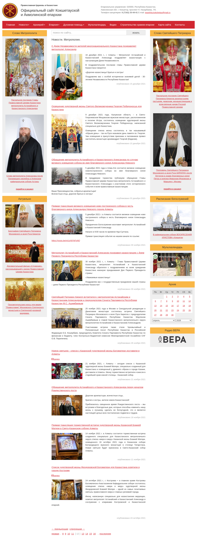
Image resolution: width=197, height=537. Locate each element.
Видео (113, 24)
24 (178, 310)
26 (190, 310)
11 (72, 533)
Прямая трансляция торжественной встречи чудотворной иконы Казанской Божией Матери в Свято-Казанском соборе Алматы (96, 427)
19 (190, 306)
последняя (105, 533)
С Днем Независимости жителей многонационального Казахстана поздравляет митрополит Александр (94, 48)
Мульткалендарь (97, 24)
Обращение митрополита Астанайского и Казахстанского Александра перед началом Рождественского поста (97, 389)
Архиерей (39, 24)
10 (68, 533)
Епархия (54, 24)
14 (86, 533)
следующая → (77, 529)
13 (83, 533)
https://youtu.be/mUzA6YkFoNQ (66, 240)
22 (167, 310)
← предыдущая (60, 529)
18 (184, 306)
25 (184, 310)
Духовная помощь (73, 24)
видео (56, 359)
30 (172, 315)
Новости (24, 24)
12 (190, 301)
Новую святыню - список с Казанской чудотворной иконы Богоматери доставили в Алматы (96, 352)
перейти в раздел (24, 189)
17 (178, 306)
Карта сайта (164, 24)
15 (90, 533)
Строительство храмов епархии (137, 24)
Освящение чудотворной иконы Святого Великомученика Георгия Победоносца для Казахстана (97, 108)
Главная (10, 24)
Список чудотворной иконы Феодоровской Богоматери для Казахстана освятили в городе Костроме (96, 469)
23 (172, 310)
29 (167, 315)
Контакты (180, 24)
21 (161, 310)
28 (161, 315)
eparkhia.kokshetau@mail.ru (157, 12)
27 (155, 315)
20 (155, 310)
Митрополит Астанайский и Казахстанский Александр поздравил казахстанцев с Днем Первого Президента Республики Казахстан (98, 254)
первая (55, 533)
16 (94, 533)
